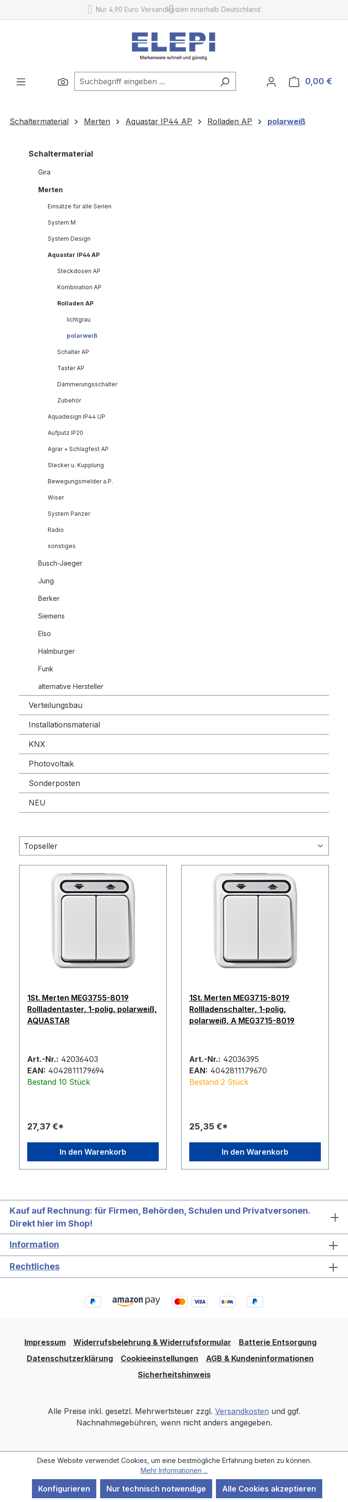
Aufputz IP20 (65, 432)
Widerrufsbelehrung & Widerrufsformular (152, 1342)
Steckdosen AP (79, 271)
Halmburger (56, 651)
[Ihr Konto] (271, 81)
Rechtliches (35, 1266)
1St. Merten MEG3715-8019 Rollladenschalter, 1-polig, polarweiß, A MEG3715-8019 (242, 1009)
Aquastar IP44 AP (74, 254)
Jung (46, 581)
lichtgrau (79, 319)
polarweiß (82, 335)
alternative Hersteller (70, 686)
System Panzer (69, 513)
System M (62, 222)
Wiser (56, 497)
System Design (69, 238)
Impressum (45, 1342)
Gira (44, 172)
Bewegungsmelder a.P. (80, 481)
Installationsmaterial (64, 724)
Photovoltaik (51, 763)
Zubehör (69, 400)
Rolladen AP (75, 303)
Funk (45, 669)
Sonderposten (54, 783)
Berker (49, 598)
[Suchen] (62, 81)
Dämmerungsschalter (87, 384)
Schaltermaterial (61, 153)
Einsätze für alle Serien (80, 206)
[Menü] (21, 81)
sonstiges (62, 546)
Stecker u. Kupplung (76, 465)
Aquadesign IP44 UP (76, 416)
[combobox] (144, 81)
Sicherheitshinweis (174, 1374)
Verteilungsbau (55, 705)
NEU (37, 802)
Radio (56, 529)
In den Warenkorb (93, 1152)
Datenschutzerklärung (70, 1358)
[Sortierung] (174, 845)
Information (34, 1244)
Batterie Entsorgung (278, 1342)
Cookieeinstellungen (159, 1358)
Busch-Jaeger (60, 563)
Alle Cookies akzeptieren (269, 1488)
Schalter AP (73, 351)
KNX (37, 744)
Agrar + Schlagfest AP (78, 448)
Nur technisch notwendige (156, 1488)
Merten (50, 190)
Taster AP (70, 368)
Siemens (51, 616)
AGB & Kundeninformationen (260, 1358)
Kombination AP (79, 287)
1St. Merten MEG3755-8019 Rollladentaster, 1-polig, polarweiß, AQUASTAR (92, 1009)
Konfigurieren (64, 1488)
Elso (44, 633)
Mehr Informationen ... (174, 1470)
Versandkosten (242, 1411)
